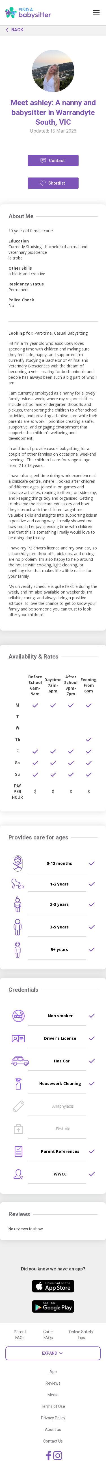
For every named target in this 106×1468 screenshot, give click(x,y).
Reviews (53, 1383)
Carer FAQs (48, 1335)
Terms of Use (53, 1406)
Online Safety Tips (81, 1335)
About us (53, 1429)
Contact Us (53, 1441)
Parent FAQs (20, 1335)
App (53, 1371)
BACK (13, 29)
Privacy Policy (53, 1418)
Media (53, 1395)
